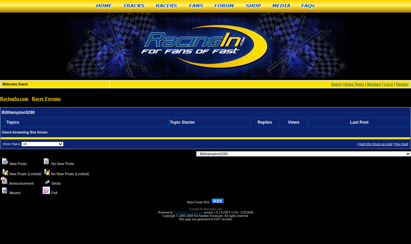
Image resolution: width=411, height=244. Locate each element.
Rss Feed (401, 144)
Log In (388, 84)
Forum (224, 6)
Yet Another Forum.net (188, 212)
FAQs (308, 6)
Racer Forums (46, 98)
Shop (253, 6)
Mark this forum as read (375, 144)
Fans (196, 6)
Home (104, 6)
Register (402, 84)
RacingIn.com (14, 98)
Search (336, 84)
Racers (166, 6)
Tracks (134, 6)
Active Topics (354, 84)
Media (281, 6)
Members (374, 84)
